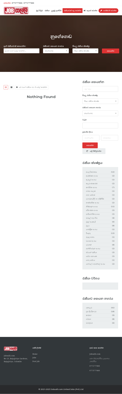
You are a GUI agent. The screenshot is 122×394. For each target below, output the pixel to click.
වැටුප (84, 120)
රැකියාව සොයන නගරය (53, 46)
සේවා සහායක (91, 256)
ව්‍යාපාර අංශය (91, 241)
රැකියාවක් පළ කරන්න (72, 11)
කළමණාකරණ (92, 183)
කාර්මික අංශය (91, 187)
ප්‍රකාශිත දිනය (87, 132)
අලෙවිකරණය (91, 172)
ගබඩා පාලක (91, 191)
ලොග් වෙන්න (90, 11)
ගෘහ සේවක (90, 195)
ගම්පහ (88, 319)
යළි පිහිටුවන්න (93, 151)
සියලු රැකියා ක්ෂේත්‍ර (81, 46)
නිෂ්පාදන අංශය (92, 206)
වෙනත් (89, 245)
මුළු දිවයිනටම (91, 311)
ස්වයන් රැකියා (91, 252)
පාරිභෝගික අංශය (93, 214)
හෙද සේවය (90, 260)
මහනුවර (89, 323)
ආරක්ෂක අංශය (92, 176)
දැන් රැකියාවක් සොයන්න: (15, 46)
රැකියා (47, 11)
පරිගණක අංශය (92, 210)
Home (35, 354)
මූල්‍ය (88, 226)
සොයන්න (110, 51)
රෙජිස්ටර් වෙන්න (108, 11)
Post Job (36, 361)
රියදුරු (88, 233)
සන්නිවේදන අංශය (93, 249)
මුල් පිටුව (39, 11)
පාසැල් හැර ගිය (91, 218)
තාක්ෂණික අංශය (92, 203)
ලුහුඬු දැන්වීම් (56, 11)
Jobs (34, 358)
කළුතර (88, 315)
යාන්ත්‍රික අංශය (91, 229)
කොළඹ (89, 308)
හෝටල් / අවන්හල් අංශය (95, 264)
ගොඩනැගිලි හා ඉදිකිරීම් (95, 199)
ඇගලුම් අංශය (91, 180)
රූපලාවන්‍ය (90, 237)
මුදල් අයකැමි (91, 222)
